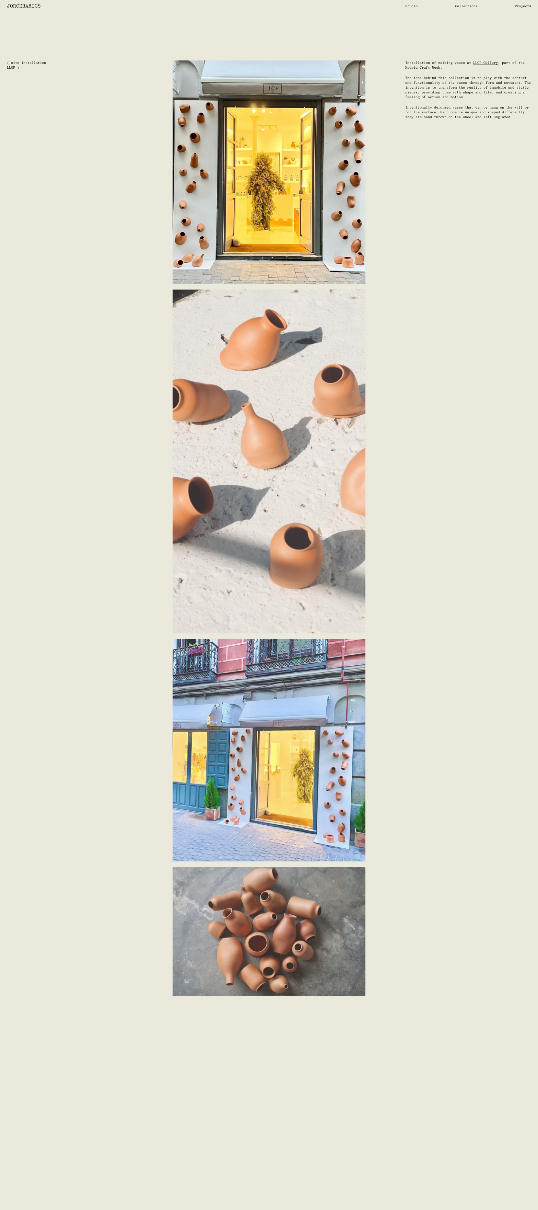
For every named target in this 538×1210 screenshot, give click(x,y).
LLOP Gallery (485, 62)
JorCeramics (24, 6)
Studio (411, 6)
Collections (466, 6)
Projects (523, 6)
